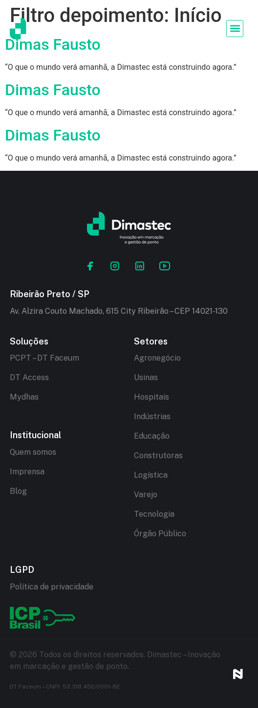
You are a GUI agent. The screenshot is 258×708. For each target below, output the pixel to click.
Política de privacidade (51, 586)
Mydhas (24, 397)
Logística (151, 475)
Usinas (146, 377)
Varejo (145, 494)
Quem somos (33, 452)
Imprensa (27, 471)
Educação (152, 436)
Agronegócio (157, 358)
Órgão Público (160, 533)
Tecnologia (154, 514)
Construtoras (158, 455)
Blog (18, 491)
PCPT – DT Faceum (44, 358)
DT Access (29, 377)
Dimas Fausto (53, 90)
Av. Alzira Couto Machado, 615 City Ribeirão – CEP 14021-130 (119, 311)
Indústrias (152, 416)
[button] (234, 28)
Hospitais (151, 397)
